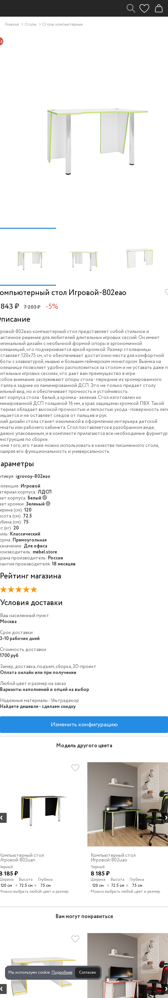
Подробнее (62, 972)
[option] (28, 257)
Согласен (87, 972)
